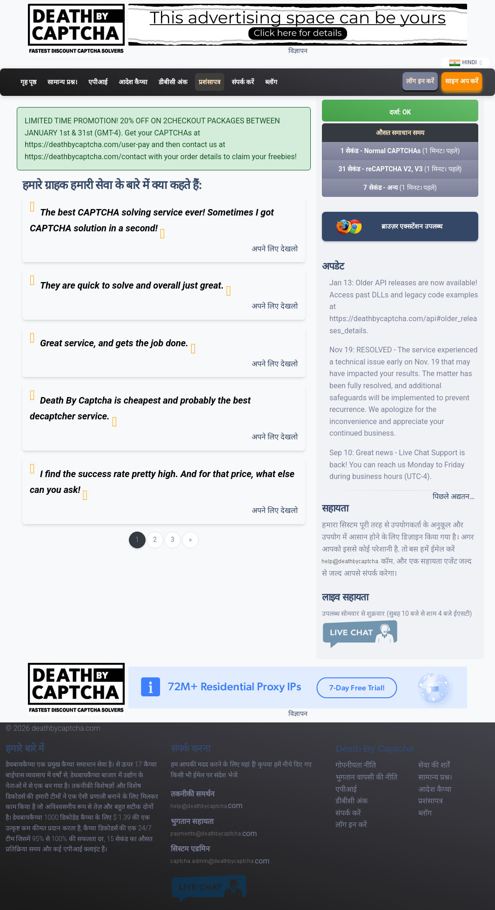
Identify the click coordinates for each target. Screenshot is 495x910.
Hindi (463, 63)
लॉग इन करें (420, 81)
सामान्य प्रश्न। (62, 82)
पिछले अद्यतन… (454, 496)
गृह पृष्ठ (28, 82)
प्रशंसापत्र (210, 82)
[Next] (190, 540)
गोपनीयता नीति (355, 765)
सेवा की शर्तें (434, 765)
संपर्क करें (243, 82)
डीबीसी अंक (173, 82)
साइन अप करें (461, 81)
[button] (400, 110)
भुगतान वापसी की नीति (366, 777)
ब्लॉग (271, 82)
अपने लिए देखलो (275, 248)
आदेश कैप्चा (133, 82)
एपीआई (97, 82)
